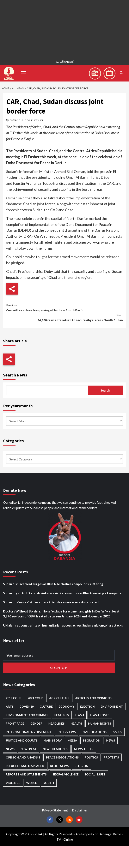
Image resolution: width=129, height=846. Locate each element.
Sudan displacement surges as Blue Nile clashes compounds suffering (53, 584)
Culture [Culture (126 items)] (46, 706)
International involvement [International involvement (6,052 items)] (29, 732)
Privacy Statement (55, 810)
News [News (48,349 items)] (110, 740)
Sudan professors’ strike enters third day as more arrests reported (51, 602)
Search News (15, 374)
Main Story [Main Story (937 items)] (52, 740)
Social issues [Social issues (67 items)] (95, 774)
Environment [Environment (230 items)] (112, 706)
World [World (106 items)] (31, 783)
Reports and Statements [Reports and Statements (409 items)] (26, 774)
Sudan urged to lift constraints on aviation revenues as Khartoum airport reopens (62, 593)
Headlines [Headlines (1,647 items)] (56, 723)
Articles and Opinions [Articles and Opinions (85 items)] (93, 698)
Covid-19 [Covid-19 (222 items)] (26, 706)
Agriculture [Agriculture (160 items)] (59, 698)
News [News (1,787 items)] (10, 749)
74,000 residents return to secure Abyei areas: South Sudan (64, 317)
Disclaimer (79, 810)
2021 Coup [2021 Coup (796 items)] (35, 698)
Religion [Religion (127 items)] (81, 766)
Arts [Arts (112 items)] (9, 706)
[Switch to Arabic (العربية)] (64, 62)
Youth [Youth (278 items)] (48, 783)
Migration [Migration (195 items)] (91, 740)
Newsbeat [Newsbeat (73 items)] (28, 749)
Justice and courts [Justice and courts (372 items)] (21, 740)
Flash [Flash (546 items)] (79, 715)
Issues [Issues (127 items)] (117, 732)
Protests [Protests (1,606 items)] (111, 757)
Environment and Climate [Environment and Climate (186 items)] (27, 715)
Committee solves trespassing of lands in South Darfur (64, 307)
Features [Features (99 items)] (61, 715)
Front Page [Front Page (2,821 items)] (15, 723)
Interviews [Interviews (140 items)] (67, 732)
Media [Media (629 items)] (72, 740)
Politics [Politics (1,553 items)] (91, 757)
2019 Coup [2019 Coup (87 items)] (14, 698)
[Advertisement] (64, 29)
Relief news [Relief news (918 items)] (59, 766)
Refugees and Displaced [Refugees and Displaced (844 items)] (25, 766)
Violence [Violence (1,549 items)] (13, 783)
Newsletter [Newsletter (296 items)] (83, 749)
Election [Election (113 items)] (87, 706)
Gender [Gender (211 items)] (36, 723)
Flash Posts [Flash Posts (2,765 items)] (99, 715)
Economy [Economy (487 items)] (66, 706)
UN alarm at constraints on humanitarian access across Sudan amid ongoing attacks (63, 625)
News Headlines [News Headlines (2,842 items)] (55, 749)
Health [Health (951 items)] (76, 723)
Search (105, 390)
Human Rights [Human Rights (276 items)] (99, 723)
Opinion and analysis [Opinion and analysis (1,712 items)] (23, 757)
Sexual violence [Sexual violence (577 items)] (66, 774)
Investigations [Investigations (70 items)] (94, 732)
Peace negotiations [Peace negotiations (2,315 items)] (62, 757)
